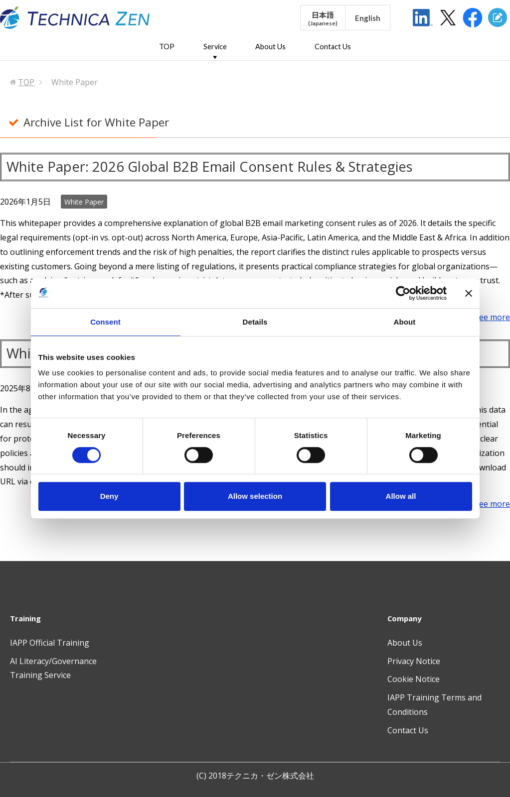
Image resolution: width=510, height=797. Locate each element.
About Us (270, 46)
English (367, 17)
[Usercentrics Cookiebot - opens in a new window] (403, 293)
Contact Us (333, 46)
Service (215, 46)
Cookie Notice (413, 679)
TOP (166, 46)
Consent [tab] (105, 322)
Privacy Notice (413, 661)
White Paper (84, 202)
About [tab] (405, 322)
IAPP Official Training (49, 642)
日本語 (323, 18)
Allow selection (255, 496)
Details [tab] (255, 322)
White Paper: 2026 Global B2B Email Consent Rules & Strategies (209, 166)
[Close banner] (468, 293)
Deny (109, 496)
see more (492, 317)
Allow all (401, 496)
